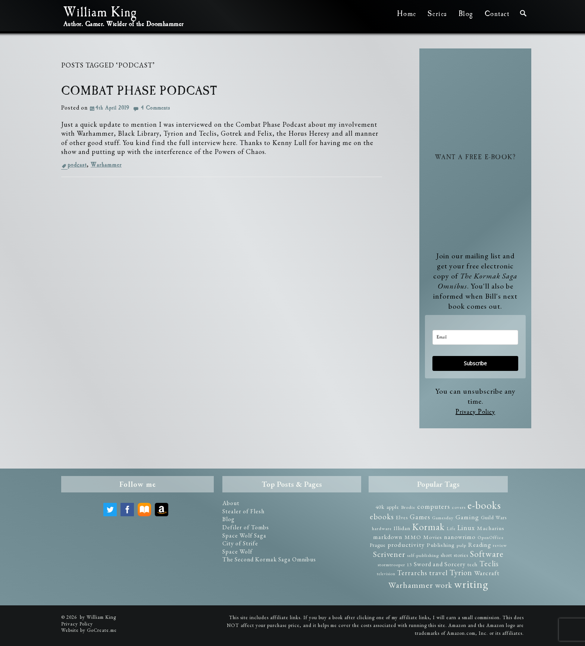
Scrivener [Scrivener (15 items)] (389, 554)
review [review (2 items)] (500, 545)
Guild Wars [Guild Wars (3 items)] (494, 517)
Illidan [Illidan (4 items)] (402, 528)
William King (100, 13)
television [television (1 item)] (386, 573)
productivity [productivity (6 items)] (406, 545)
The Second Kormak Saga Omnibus (269, 559)
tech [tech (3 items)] (472, 564)
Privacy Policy (475, 411)
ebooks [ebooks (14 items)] (382, 516)
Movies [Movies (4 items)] (432, 537)
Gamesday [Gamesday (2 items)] (443, 517)
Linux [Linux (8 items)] (466, 527)
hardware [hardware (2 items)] (382, 528)
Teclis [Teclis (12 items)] (489, 563)
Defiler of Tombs (245, 527)
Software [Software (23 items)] (487, 554)
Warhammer (106, 165)
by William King (98, 617)
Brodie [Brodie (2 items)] (408, 507)
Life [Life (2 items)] (451, 528)
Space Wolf (237, 551)
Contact (497, 14)
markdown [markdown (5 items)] (388, 537)
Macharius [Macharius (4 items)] (490, 528)
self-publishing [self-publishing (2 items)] (423, 555)
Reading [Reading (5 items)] (479, 545)
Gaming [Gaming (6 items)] (467, 517)
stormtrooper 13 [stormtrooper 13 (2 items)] (395, 564)
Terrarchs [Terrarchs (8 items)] (412, 572)
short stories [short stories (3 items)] (454, 555)
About (231, 503)
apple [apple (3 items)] (393, 507)
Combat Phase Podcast (139, 91)
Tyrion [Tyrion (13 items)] (461, 572)
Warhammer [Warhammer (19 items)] (410, 584)
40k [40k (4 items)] (380, 507)
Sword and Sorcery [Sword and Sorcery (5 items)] (440, 564)
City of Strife (240, 543)
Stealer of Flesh (243, 511)
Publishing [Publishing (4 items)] (441, 545)
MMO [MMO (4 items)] (412, 537)
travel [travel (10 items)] (438, 572)
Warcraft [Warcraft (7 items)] (487, 572)
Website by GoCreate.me (89, 630)
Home (406, 14)
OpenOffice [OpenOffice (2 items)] (491, 537)
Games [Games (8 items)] (420, 517)
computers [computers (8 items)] (433, 506)
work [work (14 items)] (443, 585)
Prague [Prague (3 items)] (378, 545)
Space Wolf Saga (244, 535)
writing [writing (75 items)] (471, 584)
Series (437, 14)
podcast (77, 165)
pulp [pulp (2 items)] (461, 545)
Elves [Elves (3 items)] (402, 517)
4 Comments (155, 108)
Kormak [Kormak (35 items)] (428, 526)
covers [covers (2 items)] (459, 507)
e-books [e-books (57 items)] (484, 505)
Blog (466, 14)
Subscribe (475, 363)
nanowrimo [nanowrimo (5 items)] (460, 537)
